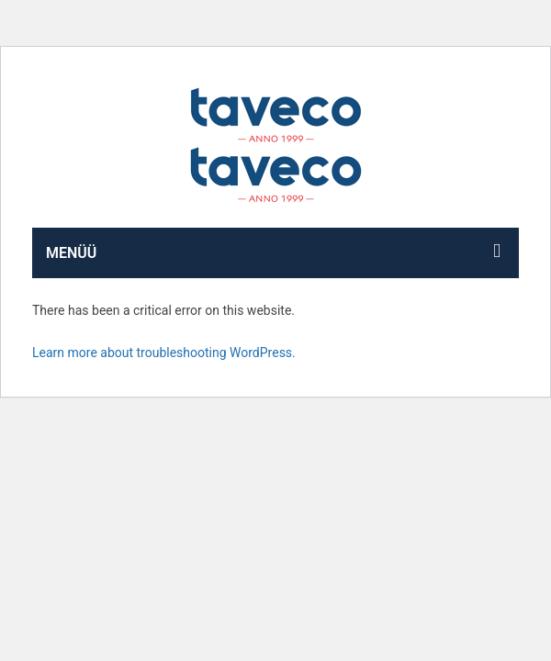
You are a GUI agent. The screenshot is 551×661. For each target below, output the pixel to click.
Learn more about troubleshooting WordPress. (164, 352)
